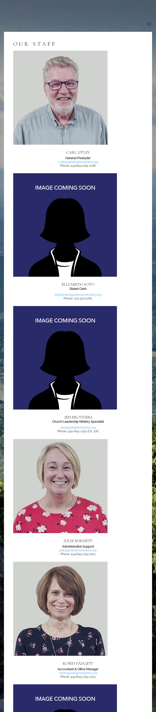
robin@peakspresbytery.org (78, 673)
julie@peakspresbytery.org (78, 550)
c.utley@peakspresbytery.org (78, 162)
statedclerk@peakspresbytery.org (78, 294)
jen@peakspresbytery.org (78, 427)
